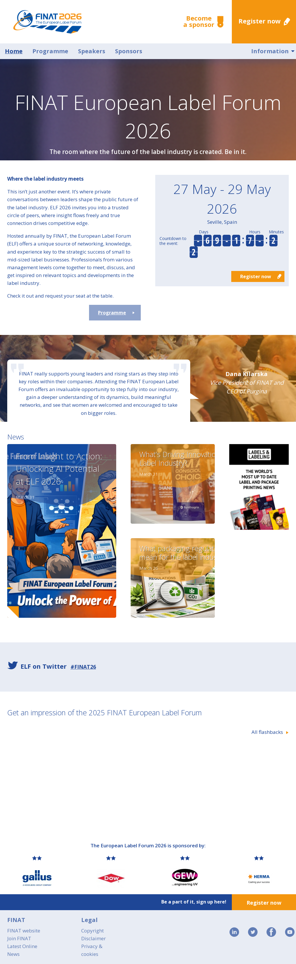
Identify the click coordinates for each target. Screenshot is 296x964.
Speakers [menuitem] (91, 51)
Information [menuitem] (270, 51)
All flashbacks (267, 732)
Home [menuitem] (14, 51)
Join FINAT (19, 938)
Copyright (92, 930)
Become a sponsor (198, 21)
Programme (112, 312)
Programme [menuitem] (50, 51)
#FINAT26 (83, 666)
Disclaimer (93, 938)
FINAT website (23, 930)
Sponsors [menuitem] (128, 51)
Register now (259, 21)
